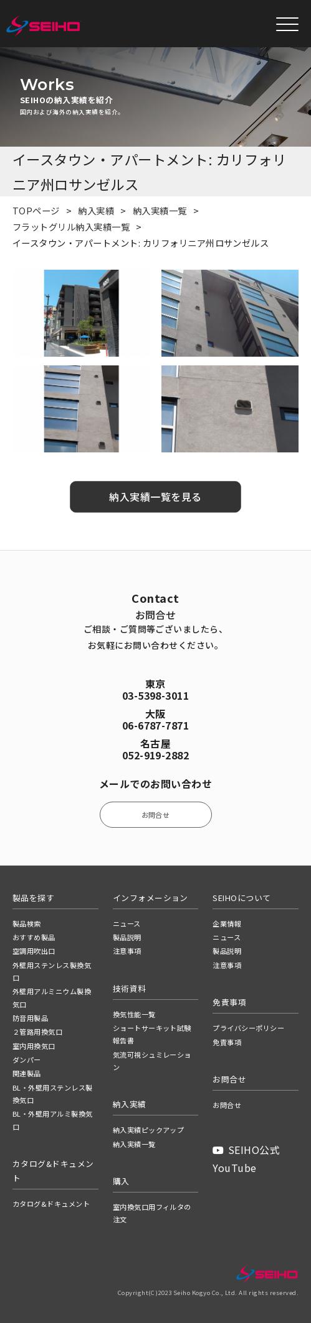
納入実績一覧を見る (155, 496)
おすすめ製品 (33, 937)
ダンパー (26, 1059)
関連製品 (26, 1073)
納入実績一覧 (160, 210)
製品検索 (26, 923)
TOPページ (36, 210)
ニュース (127, 923)
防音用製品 (30, 1018)
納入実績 (96, 210)
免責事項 (227, 1042)
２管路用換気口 (37, 1032)
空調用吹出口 (33, 951)
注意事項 (127, 951)
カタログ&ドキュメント (51, 1204)
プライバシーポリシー (248, 1028)
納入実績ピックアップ (148, 1130)
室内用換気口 (33, 1046)
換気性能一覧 (134, 1014)
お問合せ (155, 815)
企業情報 (227, 923)
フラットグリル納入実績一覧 (71, 226)
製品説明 (127, 937)
